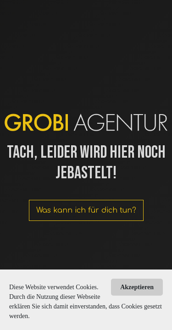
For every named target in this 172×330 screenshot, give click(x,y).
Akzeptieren (137, 287)
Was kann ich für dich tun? (86, 210)
